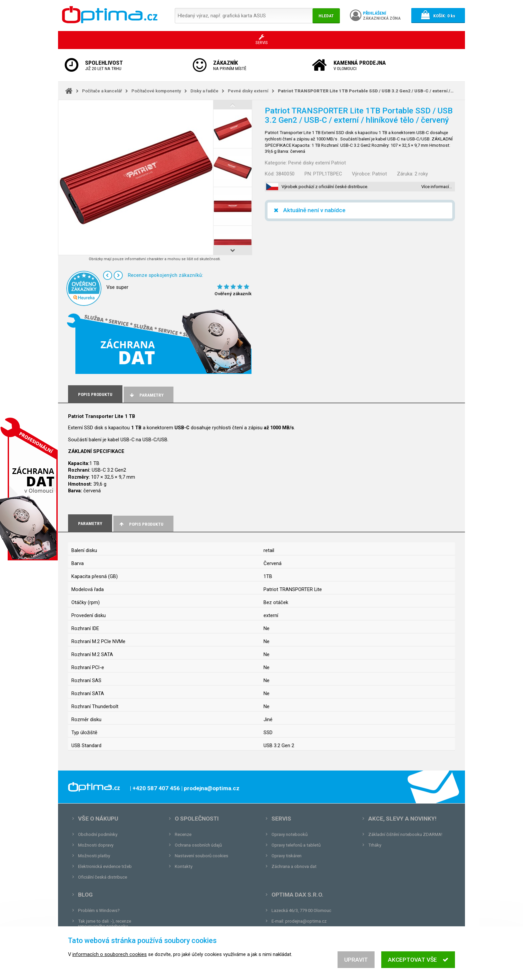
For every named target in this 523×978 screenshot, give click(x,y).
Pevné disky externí (248, 90)
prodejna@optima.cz (306, 921)
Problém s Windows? (99, 910)
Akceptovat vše (418, 965)
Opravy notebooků (290, 834)
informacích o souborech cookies (109, 960)
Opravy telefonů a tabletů (296, 845)
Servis (281, 818)
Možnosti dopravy (95, 845)
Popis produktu (140, 524)
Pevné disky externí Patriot (317, 163)
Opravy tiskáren (287, 855)
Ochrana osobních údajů (198, 845)
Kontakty (183, 866)
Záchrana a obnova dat (294, 866)
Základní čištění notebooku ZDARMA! (405, 834)
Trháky (374, 845)
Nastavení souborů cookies (201, 855)
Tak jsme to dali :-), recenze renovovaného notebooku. (104, 924)
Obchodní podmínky (97, 834)
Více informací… (436, 186)
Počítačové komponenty (156, 90)
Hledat (326, 15)
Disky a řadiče (204, 90)
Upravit (356, 965)
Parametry (146, 395)
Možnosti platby (94, 855)
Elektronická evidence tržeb (105, 866)
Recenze (183, 834)
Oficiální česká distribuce (102, 877)
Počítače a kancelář (102, 90)
